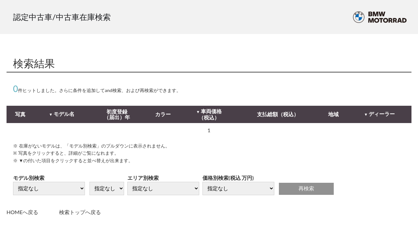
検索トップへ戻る (80, 212)
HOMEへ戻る (22, 212)
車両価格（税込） (210, 114)
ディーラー (382, 114)
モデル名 (64, 114)
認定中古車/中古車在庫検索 (62, 17)
